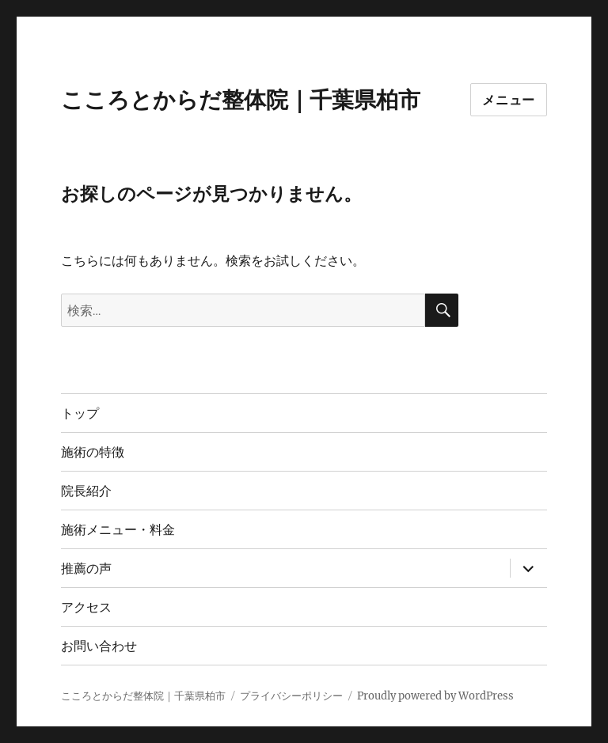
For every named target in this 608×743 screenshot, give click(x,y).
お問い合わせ (99, 646)
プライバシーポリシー (291, 696)
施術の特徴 (92, 452)
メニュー (508, 100)
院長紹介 (86, 490)
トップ (80, 413)
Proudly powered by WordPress (435, 696)
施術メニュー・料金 (118, 529)
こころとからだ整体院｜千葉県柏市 (240, 99)
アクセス (86, 607)
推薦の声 (86, 568)
